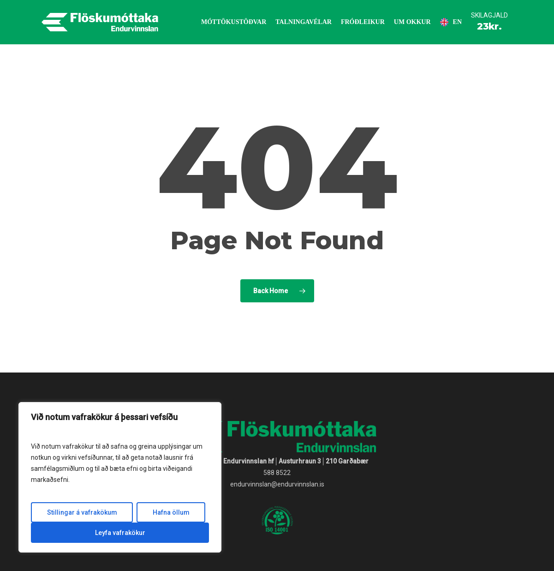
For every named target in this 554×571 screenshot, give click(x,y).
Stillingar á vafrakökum (82, 512)
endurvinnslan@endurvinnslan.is (277, 484)
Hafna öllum (171, 512)
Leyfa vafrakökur (120, 532)
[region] (119, 477)
